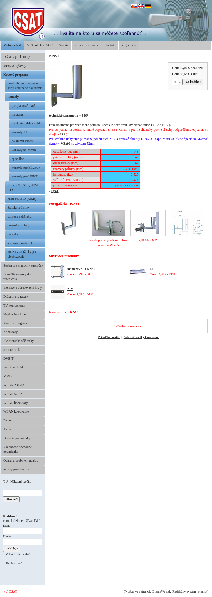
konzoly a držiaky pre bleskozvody (22, 254)
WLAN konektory (15, 403)
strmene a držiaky (19, 216)
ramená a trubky (18, 225)
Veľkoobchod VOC (40, 45)
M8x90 (65, 143)
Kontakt (110, 45)
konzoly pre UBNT (25, 176)
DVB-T (8, 359)
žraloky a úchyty (19, 207)
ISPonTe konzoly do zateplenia (17, 276)
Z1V (70, 289)
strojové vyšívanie (86, 45)
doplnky (13, 234)
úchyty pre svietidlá (16, 469)
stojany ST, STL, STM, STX (23, 187)
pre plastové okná (23, 106)
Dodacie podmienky (16, 438)
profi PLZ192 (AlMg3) (23, 199)
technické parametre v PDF (68, 115)
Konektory (10, 332)
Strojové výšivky (14, 66)
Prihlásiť (203, 591)
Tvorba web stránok (137, 591)
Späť (55, 191)
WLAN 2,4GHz (14, 385)
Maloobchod (12, 45)
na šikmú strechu (23, 141)
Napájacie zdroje (14, 314)
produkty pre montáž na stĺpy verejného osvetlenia (25, 85)
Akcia (7, 429)
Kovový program (15, 75)
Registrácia (128, 45)
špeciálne (18, 159)
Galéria (63, 45)
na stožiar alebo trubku (27, 123)
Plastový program (15, 323)
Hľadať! (11, 499)
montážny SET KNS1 (81, 268)
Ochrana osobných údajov (20, 460)
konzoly (13, 97)
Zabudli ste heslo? (18, 554)
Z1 (151, 268)
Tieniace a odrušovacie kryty (22, 288)
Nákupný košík (17, 481)
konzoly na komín (24, 150)
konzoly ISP (20, 132)
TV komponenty (14, 305)
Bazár (7, 420)
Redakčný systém (184, 591)
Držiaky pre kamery (16, 57)
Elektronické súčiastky (18, 341)
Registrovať (14, 563)
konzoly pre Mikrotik (26, 167)
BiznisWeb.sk (161, 591)
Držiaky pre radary (16, 296)
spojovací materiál (20, 243)
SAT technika (12, 350)
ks (176, 81)
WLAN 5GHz (12, 394)
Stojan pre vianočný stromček (23, 265)
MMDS (8, 376)
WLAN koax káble (16, 411)
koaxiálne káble (13, 367)
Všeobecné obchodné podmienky (17, 449)
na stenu (17, 115)
